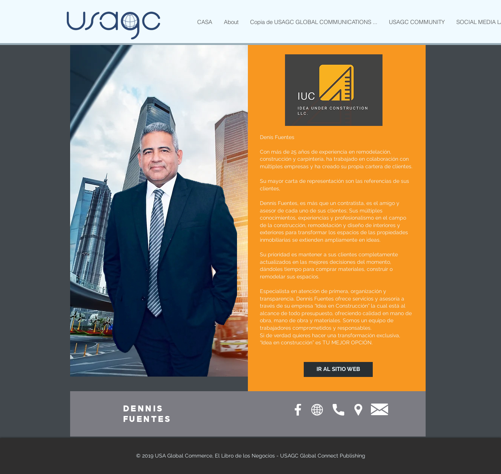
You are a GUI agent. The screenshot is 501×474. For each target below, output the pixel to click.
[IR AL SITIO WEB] (338, 369)
